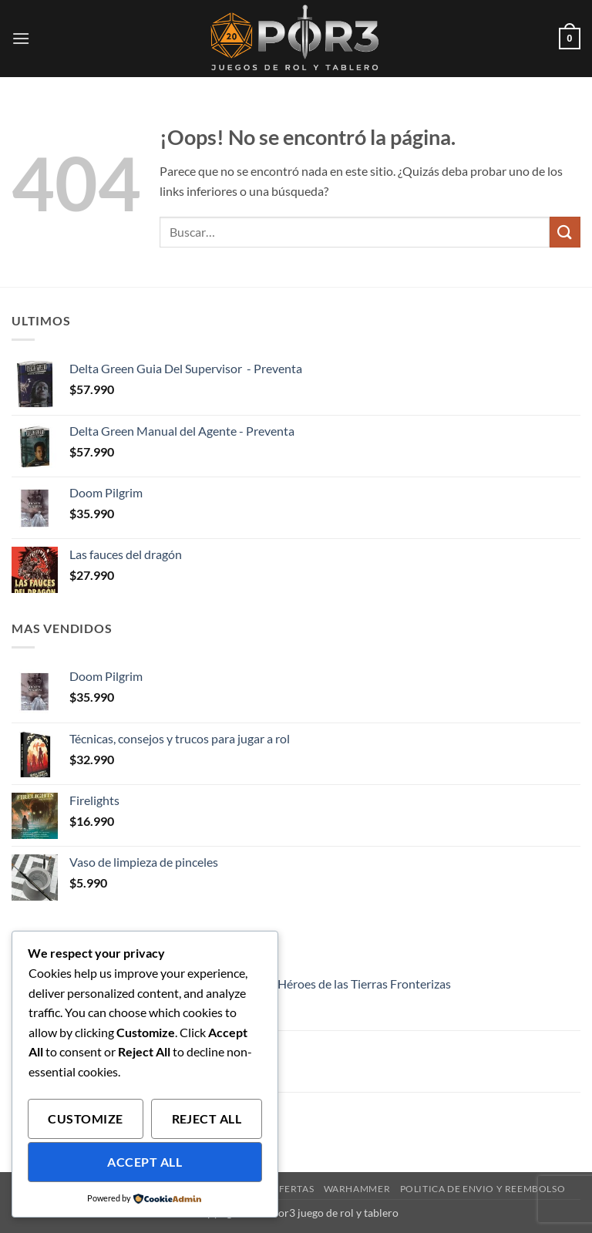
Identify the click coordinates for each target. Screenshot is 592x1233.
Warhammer (357, 1188)
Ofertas (292, 1188)
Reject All (207, 1119)
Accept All (144, 1162)
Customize (85, 1119)
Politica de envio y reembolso (483, 1188)
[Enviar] (565, 232)
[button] (21, 38)
